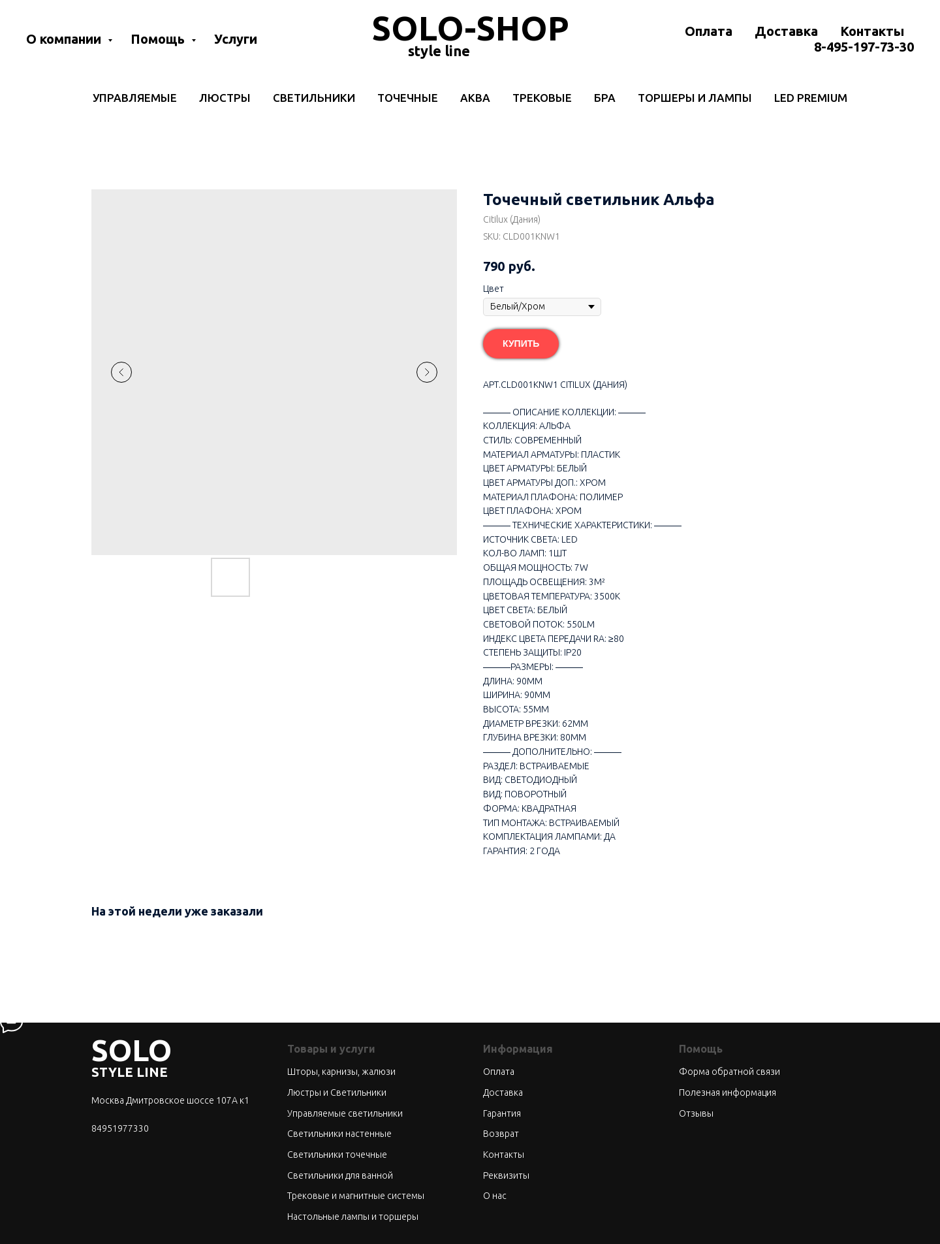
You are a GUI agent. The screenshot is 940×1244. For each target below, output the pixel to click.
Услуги (235, 38)
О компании (65, 38)
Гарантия (502, 1113)
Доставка (786, 31)
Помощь (159, 38)
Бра (605, 97)
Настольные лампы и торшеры (352, 1216)
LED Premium (810, 97)
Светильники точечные (337, 1154)
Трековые (542, 97)
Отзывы (696, 1113)
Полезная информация (727, 1092)
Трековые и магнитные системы (355, 1195)
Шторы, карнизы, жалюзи (341, 1071)
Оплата (708, 31)
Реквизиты (506, 1175)
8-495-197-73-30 (864, 46)
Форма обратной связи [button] (729, 1071)
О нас (495, 1195)
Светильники (314, 97)
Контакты (872, 31)
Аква (475, 97)
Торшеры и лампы (695, 97)
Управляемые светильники (345, 1113)
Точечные (407, 97)
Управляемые (135, 97)
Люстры (225, 97)
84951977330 (120, 1128)
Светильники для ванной (340, 1175)
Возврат (501, 1133)
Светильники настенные (339, 1133)
